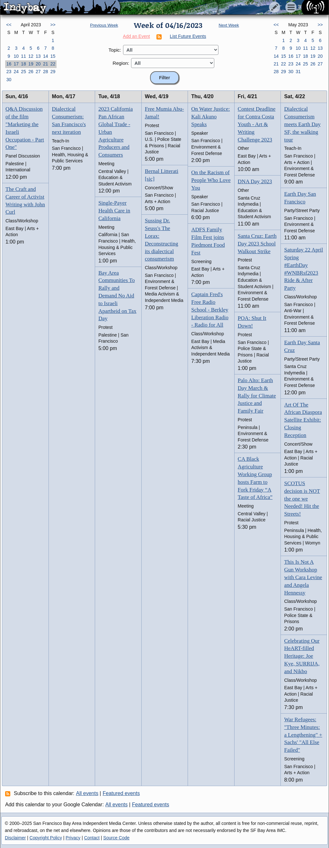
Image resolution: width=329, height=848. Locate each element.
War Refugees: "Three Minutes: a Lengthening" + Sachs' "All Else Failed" (303, 734)
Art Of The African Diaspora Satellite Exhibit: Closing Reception (303, 420)
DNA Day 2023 (255, 181)
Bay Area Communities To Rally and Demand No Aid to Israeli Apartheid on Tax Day (117, 296)
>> (52, 24)
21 (45, 63)
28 (45, 71)
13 (38, 56)
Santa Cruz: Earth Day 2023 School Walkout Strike (257, 243)
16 (9, 63)
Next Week (228, 25)
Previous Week (104, 25)
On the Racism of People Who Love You (210, 180)
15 (53, 56)
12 (30, 56)
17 (16, 63)
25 (23, 71)
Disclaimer (15, 837)
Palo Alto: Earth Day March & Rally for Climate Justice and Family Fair (257, 395)
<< (8, 24)
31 (298, 71)
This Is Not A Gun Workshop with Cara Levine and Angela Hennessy (303, 577)
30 (9, 79)
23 (9, 71)
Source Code (116, 837)
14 (45, 56)
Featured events (121, 793)
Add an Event (136, 36)
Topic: (115, 50)
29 (53, 71)
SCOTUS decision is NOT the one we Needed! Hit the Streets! (302, 498)
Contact (92, 837)
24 (16, 71)
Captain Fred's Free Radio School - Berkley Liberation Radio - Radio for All (209, 309)
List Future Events (188, 36)
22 (53, 63)
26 (30, 71)
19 (30, 63)
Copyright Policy (46, 837)
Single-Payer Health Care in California (114, 210)
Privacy (73, 837)
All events (87, 793)
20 (38, 63)
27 (38, 71)
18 (23, 63)
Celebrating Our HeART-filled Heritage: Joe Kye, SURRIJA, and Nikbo (301, 656)
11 (23, 56)
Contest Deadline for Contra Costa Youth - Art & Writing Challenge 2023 (257, 124)
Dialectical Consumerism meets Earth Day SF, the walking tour (302, 124)
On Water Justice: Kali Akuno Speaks (210, 116)
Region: (121, 63)
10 (16, 56)
